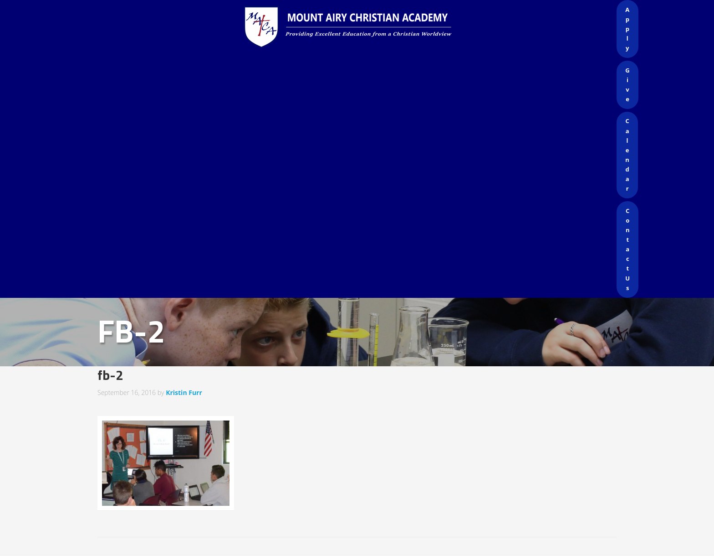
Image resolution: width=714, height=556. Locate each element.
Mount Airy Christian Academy (359, 27)
